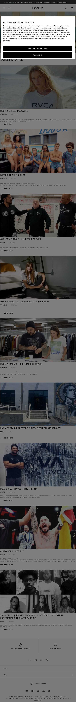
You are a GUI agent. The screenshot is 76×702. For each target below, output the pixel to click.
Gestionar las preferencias (37, 48)
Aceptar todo (38, 55)
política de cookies (50, 38)
